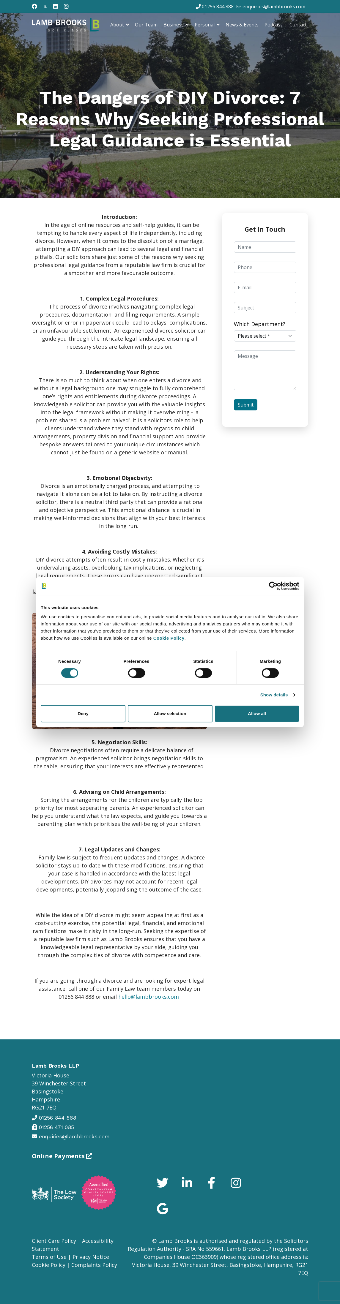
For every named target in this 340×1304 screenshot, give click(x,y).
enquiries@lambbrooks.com (274, 6)
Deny (83, 713)
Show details (274, 694)
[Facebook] (34, 6)
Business (173, 24)
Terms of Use (49, 1256)
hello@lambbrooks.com (148, 996)
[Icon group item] (162, 1184)
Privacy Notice (91, 1256)
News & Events (242, 24)
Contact (298, 24)
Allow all (257, 713)
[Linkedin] (55, 6)
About (117, 24)
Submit (246, 405)
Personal (205, 24)
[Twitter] (45, 6)
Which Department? (259, 324)
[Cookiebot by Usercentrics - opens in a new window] (273, 585)
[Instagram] (66, 6)
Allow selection (170, 713)
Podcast (273, 24)
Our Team (146, 24)
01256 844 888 (218, 6)
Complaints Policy (94, 1264)
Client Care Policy (54, 1240)
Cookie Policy (48, 1264)
